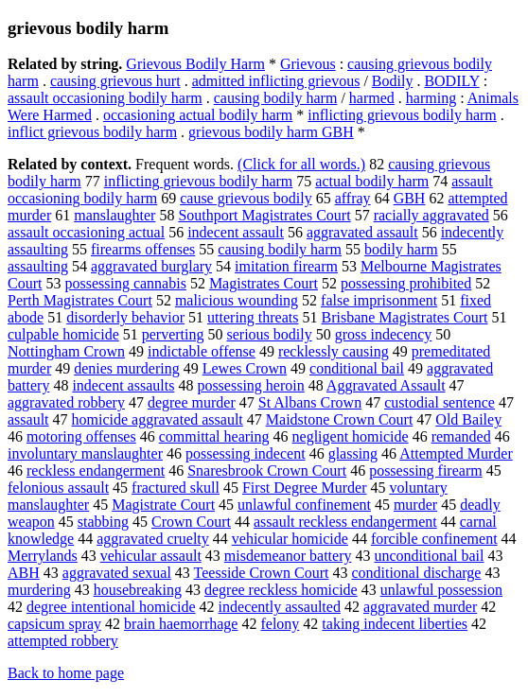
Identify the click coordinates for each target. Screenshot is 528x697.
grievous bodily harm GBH (271, 132)
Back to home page (66, 673)
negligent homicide (350, 436)
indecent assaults (123, 385)
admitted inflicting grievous (276, 81)
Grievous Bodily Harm (195, 64)
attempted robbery (63, 641)
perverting (173, 334)
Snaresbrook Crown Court (266, 470)
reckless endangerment (95, 470)
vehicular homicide (290, 539)
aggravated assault (362, 232)
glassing (353, 453)
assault (28, 419)
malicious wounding (236, 300)
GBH (410, 198)
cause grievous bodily (246, 198)
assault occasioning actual (86, 232)
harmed (372, 98)
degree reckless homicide (281, 590)
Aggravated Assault (386, 385)
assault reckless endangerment (345, 522)
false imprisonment (379, 300)
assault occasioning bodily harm (105, 98)
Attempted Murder (456, 453)
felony (279, 624)
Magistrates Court (263, 283)
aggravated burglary (151, 266)
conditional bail (356, 368)
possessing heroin (250, 385)
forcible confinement (434, 539)
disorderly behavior (125, 317)
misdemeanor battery (288, 556)
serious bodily (268, 334)
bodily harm (401, 249)
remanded (461, 436)
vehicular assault (151, 556)
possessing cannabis (124, 283)
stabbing (103, 522)
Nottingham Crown (66, 351)
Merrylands (43, 556)
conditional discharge (416, 573)
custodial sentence (439, 402)
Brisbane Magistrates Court (404, 317)
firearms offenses (143, 249)
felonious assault (58, 487)
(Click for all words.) (301, 164)
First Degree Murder (304, 487)
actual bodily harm (372, 181)
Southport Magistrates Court (264, 215)
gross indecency (383, 334)
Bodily (393, 81)
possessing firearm (426, 470)
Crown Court (191, 522)
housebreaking (138, 590)
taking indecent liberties (394, 624)
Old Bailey (468, 419)
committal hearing (214, 436)
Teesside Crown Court (261, 573)
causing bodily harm (276, 98)
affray (353, 198)
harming (431, 98)
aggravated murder (420, 607)
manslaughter (114, 215)
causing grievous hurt (115, 81)
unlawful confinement (304, 505)
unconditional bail (429, 556)
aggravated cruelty (153, 539)
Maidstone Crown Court (340, 419)
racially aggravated (431, 215)
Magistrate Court (163, 505)
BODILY (451, 81)
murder (415, 505)
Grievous (308, 64)
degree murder (192, 402)
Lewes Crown (244, 368)
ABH (24, 573)
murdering (39, 590)
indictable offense (201, 351)
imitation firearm (286, 266)
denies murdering (127, 368)
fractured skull (176, 487)
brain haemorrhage (181, 624)
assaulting (38, 266)
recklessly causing (333, 351)
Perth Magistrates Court (80, 300)
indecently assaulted (280, 607)
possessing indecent (245, 453)
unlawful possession (441, 590)
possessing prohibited (406, 283)
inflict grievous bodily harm (92, 132)
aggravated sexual (116, 573)
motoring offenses (81, 436)
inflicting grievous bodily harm (402, 115)
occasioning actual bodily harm (197, 115)
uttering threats (252, 317)
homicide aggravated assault (157, 419)
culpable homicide (63, 334)
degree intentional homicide (111, 607)
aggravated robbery (66, 402)
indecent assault (235, 232)
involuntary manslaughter (85, 453)
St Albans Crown (309, 402)
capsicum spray (54, 624)
